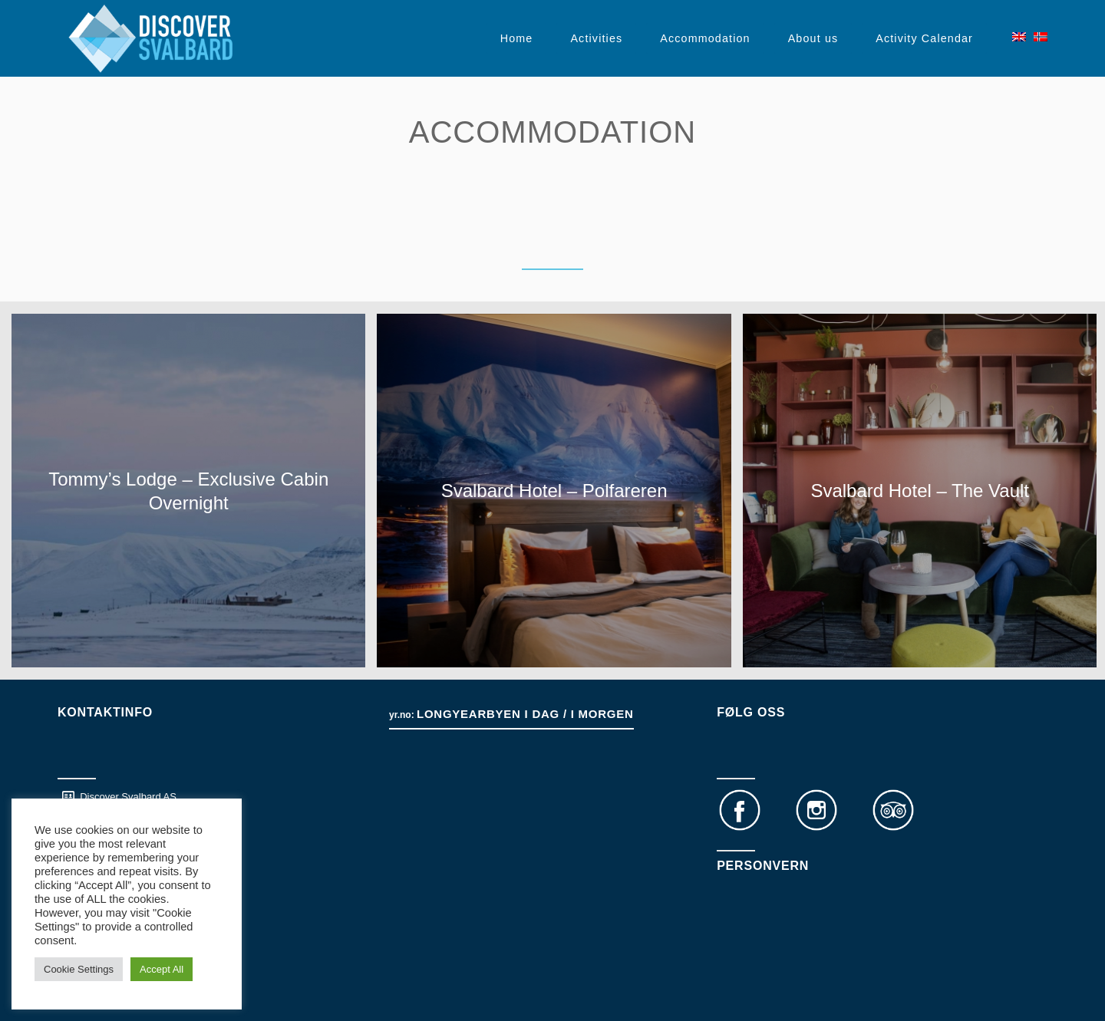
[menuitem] (517, 38)
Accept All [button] (161, 969)
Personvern (763, 865)
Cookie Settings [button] (79, 969)
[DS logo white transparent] (151, 38)
